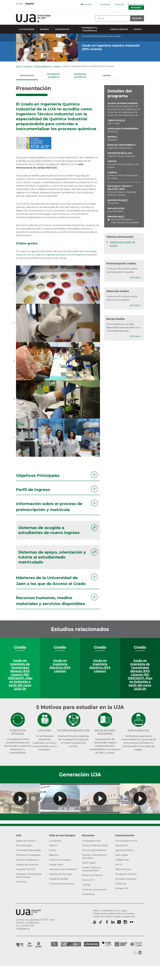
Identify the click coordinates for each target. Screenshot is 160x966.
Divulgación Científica (125, 874)
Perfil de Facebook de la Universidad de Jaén (106, 922)
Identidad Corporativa (125, 879)
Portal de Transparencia (27, 860)
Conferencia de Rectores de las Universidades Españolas (107, 944)
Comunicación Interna (126, 841)
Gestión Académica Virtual (95, 845)
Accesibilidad (106, 910)
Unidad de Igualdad (58, 879)
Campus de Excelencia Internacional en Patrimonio (20, 945)
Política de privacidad (103, 913)
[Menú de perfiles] (105, 4)
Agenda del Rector (124, 850)
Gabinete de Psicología (60, 874)
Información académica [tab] (53, 75)
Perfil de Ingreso (33, 489)
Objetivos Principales (37, 475)
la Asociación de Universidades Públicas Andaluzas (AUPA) (121, 944)
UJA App (86, 885)
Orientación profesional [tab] (80, 75)
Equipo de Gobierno (26, 841)
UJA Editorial (88, 894)
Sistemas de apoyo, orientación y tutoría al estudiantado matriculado (52, 557)
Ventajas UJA (121, 888)
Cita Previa (21, 882)
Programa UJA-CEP (25, 869)
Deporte (53, 845)
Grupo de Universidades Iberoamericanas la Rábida (136, 944)
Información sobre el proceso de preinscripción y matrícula (49, 506)
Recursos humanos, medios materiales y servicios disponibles (50, 600)
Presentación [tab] (27, 75)
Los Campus (55, 841)
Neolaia (71, 944)
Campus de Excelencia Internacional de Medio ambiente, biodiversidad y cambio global (38, 945)
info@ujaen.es (23, 928)
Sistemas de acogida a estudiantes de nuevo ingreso (49, 530)
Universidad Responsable (28, 850)
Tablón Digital (88, 863)
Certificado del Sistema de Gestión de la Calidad (138, 952)
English (19, 3)
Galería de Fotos (123, 869)
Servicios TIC (88, 880)
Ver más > (135, 277)
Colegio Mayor (56, 864)
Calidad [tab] (106, 75)
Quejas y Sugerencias (124, 916)
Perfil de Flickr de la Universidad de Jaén (131, 922)
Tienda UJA (120, 883)
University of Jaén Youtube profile (94, 922)
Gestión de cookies (102, 916)
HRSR (54, 944)
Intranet (136, 7)
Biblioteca (54, 855)
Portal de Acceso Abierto (94, 889)
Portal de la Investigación (28, 855)
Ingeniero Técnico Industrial (121, 156)
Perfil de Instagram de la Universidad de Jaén (125, 922)
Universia (91, 944)
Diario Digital (121, 855)
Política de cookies (125, 913)
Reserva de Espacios (92, 875)
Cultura (52, 850)
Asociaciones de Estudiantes (63, 869)
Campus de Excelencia (27, 864)
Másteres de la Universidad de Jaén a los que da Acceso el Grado (51, 580)
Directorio (120, 4)
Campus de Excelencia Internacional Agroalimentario (29, 945)
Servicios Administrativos (94, 850)
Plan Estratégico (24, 845)
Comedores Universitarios (61, 883)
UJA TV (118, 864)
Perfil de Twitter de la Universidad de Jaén (119, 922)
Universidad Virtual (91, 841)
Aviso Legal (120, 910)
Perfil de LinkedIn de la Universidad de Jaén (113, 922)
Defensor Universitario (60, 860)
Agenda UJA (121, 845)
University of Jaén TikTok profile (100, 922)
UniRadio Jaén (122, 860)
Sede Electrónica (135, 4)
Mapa (96, 910)
